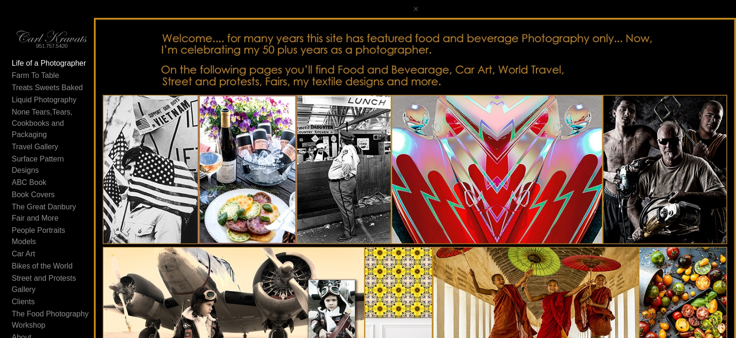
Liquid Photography (44, 111)
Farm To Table (35, 87)
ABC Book (29, 172)
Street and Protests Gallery (57, 245)
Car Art (23, 220)
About (21, 281)
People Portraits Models (52, 208)
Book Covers (33, 184)
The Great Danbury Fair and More (68, 196)
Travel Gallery (35, 147)
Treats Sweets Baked (47, 99)
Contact (25, 294)
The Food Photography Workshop (68, 269)
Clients (23, 257)
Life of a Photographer (49, 75)
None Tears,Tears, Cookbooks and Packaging (69, 129)
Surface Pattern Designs (52, 159)
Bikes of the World (42, 233)
